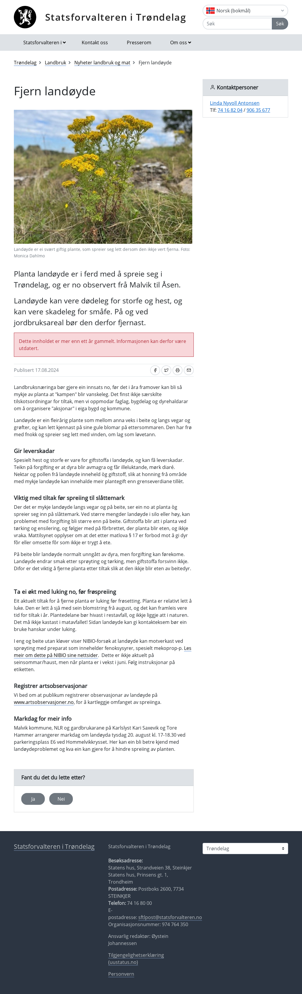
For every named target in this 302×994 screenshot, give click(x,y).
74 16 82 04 (230, 110)
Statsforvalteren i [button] (42, 42)
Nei (61, 799)
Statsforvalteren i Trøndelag (115, 17)
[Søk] (237, 24)
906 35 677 (258, 110)
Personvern (121, 974)
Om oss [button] (178, 42)
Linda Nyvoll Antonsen (235, 103)
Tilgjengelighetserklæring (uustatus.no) (136, 958)
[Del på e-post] (189, 370)
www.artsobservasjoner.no (44, 702)
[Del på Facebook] (155, 370)
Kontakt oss (95, 42)
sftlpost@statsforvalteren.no (170, 917)
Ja (33, 799)
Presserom (139, 42)
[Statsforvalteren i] (245, 848)
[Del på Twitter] (166, 370)
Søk (280, 23)
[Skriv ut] (178, 370)
